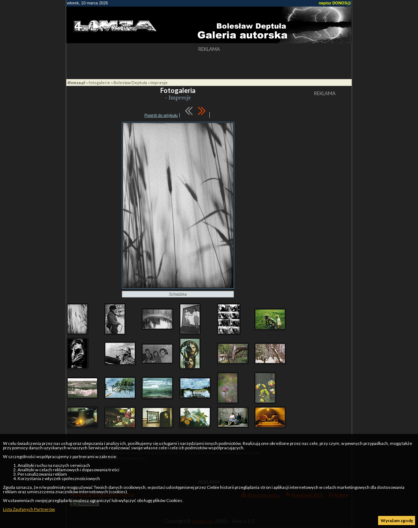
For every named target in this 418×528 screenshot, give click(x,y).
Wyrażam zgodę (397, 520)
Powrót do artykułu (161, 115)
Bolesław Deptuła (130, 82)
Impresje (159, 82)
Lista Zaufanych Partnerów (29, 509)
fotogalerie (99, 82)
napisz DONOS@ (335, 3)
